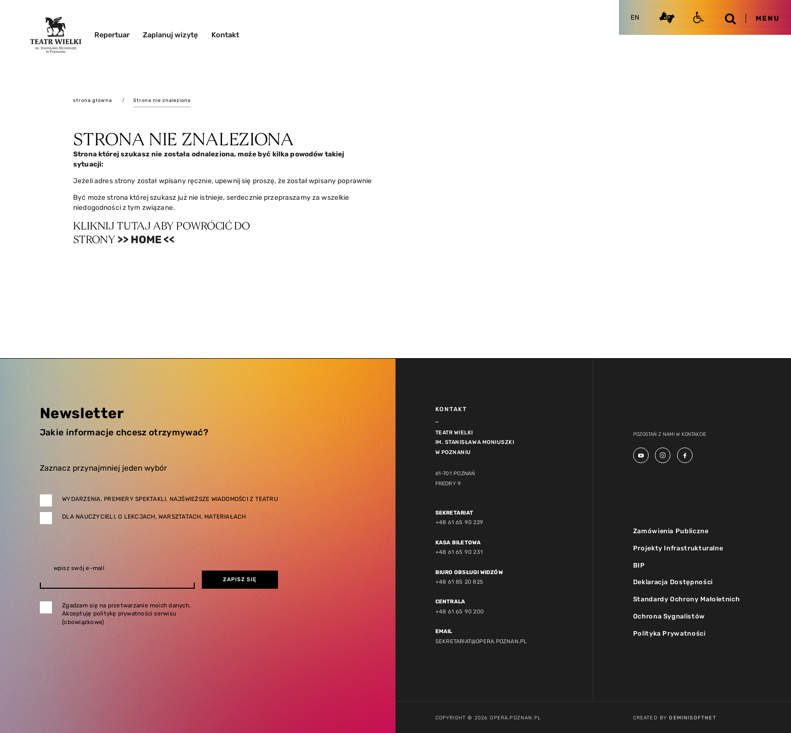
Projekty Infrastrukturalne (676, 548)
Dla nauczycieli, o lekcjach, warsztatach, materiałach (154, 517)
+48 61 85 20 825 (458, 582)
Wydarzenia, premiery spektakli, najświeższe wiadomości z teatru (170, 499)
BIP (639, 565)
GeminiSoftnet (692, 716)
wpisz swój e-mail (78, 569)
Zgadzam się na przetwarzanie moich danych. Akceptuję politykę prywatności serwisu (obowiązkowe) (126, 614)
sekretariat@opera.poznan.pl (479, 640)
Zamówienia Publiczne (670, 531)
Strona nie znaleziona (163, 100)
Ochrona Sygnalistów (668, 615)
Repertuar (112, 34)
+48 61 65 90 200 (458, 611)
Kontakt (225, 34)
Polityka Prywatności (667, 632)
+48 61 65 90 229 (458, 523)
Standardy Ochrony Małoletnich (685, 598)
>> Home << (147, 240)
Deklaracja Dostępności (672, 582)
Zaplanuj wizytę (170, 34)
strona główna (93, 100)
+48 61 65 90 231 (457, 552)
